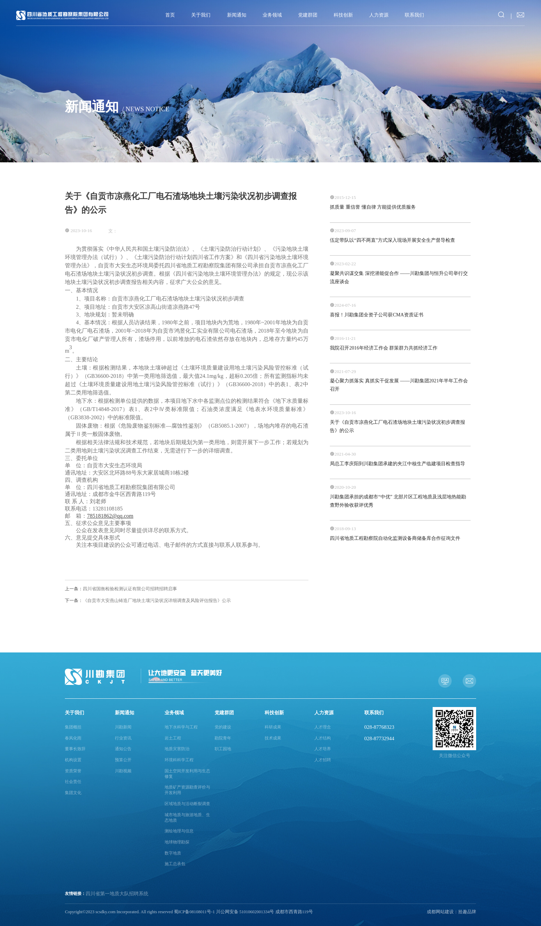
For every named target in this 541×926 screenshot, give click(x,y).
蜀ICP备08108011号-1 (194, 911)
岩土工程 (173, 738)
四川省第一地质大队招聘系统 (117, 893)
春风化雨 (73, 738)
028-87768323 (379, 727)
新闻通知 (236, 15)
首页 (170, 15)
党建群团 (307, 15)
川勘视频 (123, 771)
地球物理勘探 (177, 842)
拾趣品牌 (467, 911)
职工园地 (223, 749)
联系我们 (414, 15)
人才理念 (322, 727)
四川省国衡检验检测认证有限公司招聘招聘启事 (121, 588)
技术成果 (273, 738)
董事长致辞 (75, 749)
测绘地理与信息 (179, 831)
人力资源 (378, 15)
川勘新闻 (123, 727)
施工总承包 (175, 864)
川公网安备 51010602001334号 (245, 911)
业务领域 (272, 15)
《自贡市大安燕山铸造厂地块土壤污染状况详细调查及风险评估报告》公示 (148, 600)
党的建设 (223, 727)
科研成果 (273, 727)
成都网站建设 (440, 911)
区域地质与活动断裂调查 (187, 804)
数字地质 (173, 853)
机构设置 (73, 760)
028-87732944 (379, 738)
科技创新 (343, 15)
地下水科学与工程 (181, 727)
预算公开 (123, 760)
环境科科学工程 (179, 760)
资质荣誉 (73, 771)
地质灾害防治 (177, 749)
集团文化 (73, 793)
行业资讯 (123, 738)
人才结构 (322, 738)
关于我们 (200, 15)
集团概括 (73, 727)
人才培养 (322, 749)
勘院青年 (223, 738)
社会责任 (73, 782)
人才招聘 (322, 760)
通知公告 (123, 749)
